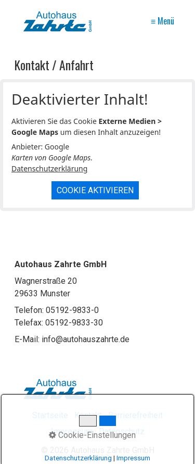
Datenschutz (122, 431)
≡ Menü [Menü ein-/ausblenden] (162, 21)
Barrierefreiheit (135, 415)
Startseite (50, 415)
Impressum (72, 431)
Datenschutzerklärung (49, 168)
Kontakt (88, 415)
